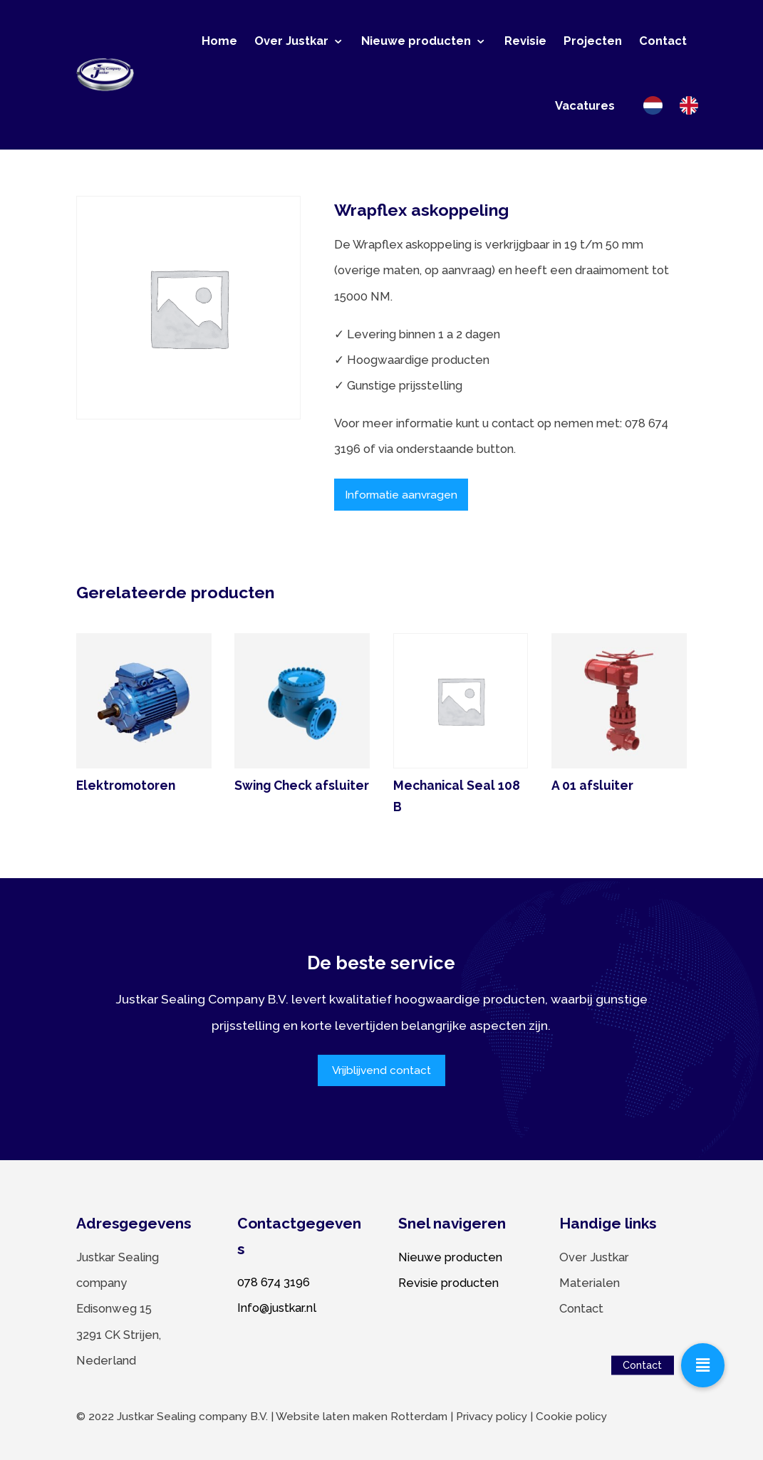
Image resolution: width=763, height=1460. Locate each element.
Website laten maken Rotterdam (361, 1416)
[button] (703, 1365)
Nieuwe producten (416, 40)
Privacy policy (491, 1416)
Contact (663, 40)
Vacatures (585, 105)
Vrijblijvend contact (381, 1070)
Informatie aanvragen (401, 495)
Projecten (593, 40)
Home (219, 40)
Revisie (525, 40)
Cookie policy (571, 1416)
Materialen (589, 1283)
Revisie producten (448, 1283)
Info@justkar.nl (276, 1307)
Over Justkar (291, 40)
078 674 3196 (273, 1282)
